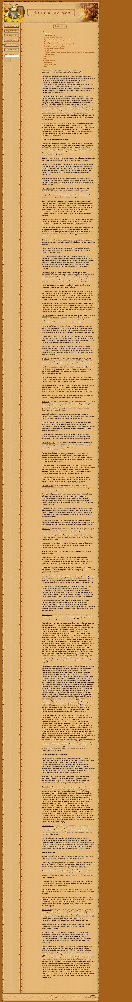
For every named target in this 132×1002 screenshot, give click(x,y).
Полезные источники (58, 996)
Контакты (54, 997)
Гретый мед (48, 50)
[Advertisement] (31, 60)
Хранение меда (49, 54)
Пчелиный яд (47, 62)
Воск (44, 58)
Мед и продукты (11, 26)
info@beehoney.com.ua (91, 997)
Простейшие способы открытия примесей (59, 44)
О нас (53, 999)
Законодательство (11, 45)
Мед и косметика (11, 35)
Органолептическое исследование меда (58, 40)
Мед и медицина (11, 31)
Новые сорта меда (50, 36)
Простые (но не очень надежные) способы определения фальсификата (69, 52)
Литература (11, 49)
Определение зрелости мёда (54, 46)
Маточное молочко (49, 60)
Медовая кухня (11, 40)
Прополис (46, 56)
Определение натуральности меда (56, 42)
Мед (44, 31)
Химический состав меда (53, 38)
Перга (45, 66)
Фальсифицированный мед (54, 48)
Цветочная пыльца (49, 64)
